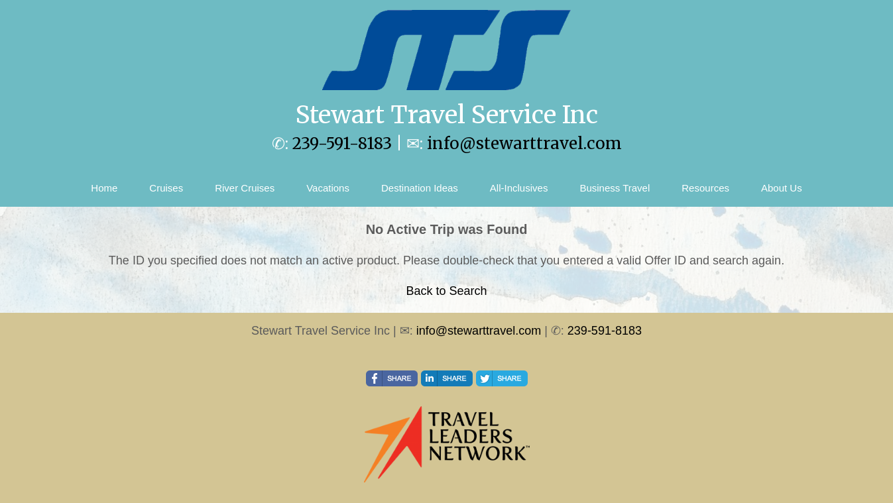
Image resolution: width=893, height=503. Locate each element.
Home (104, 188)
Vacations (327, 188)
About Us (781, 188)
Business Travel (614, 188)
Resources (705, 188)
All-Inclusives (519, 188)
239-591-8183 (342, 143)
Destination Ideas (419, 188)
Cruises (166, 188)
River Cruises (244, 188)
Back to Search (446, 291)
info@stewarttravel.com (524, 143)
